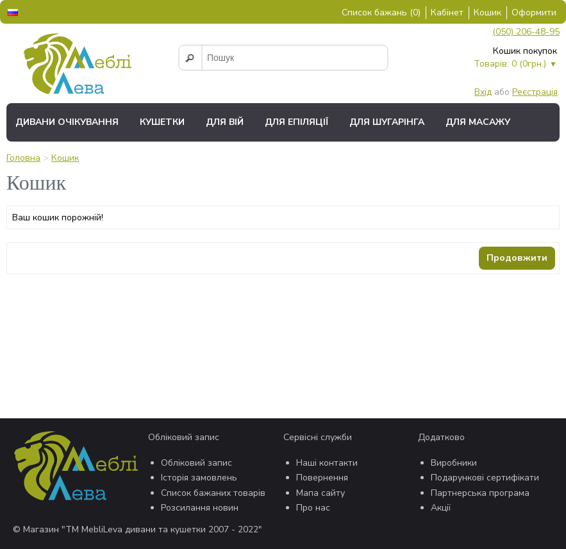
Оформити (534, 12)
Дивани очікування (67, 122)
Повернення (322, 477)
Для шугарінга (386, 122)
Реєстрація (535, 92)
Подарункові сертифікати (485, 477)
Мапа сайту (320, 493)
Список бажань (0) (381, 12)
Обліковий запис (196, 463)
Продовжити (517, 258)
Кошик (487, 12)
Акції (441, 508)
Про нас (313, 508)
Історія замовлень (199, 477)
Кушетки (162, 122)
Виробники (454, 463)
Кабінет (447, 12)
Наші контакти (327, 463)
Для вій (225, 122)
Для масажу (477, 122)
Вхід (483, 92)
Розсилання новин (199, 508)
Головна (23, 158)
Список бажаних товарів (213, 493)
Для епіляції (296, 122)
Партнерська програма (480, 493)
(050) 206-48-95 (526, 32)
